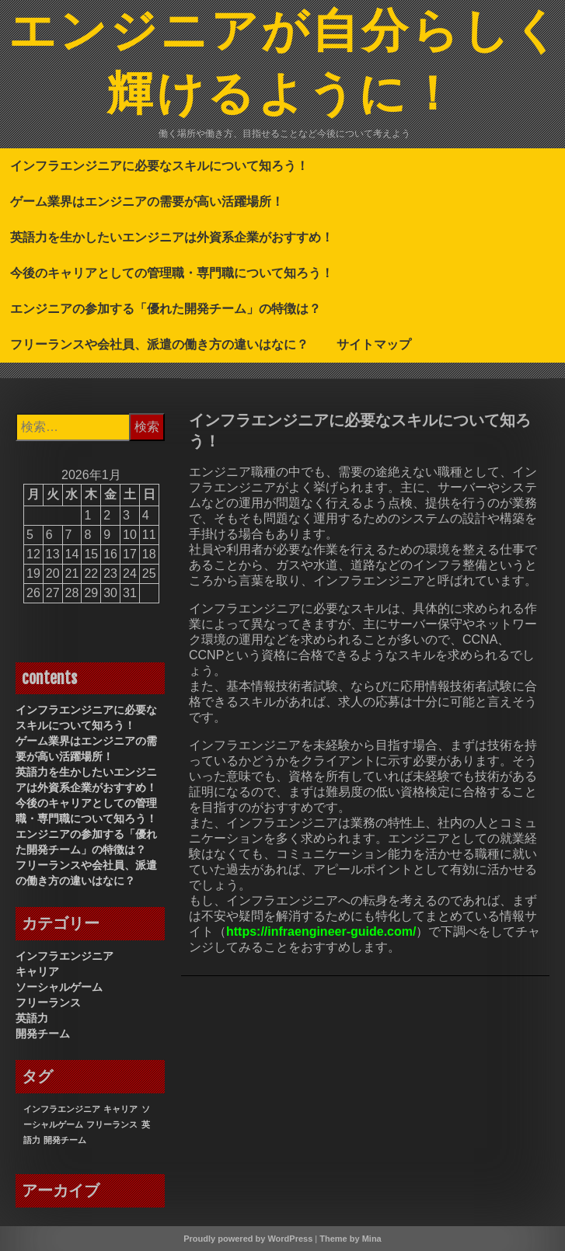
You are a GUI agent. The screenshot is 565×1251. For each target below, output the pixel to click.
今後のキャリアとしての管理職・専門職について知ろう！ (171, 272)
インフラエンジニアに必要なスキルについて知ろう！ (159, 165)
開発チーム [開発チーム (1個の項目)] (65, 1140)
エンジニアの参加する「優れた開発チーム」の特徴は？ (165, 308)
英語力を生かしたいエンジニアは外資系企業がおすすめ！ (171, 237)
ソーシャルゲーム (59, 987)
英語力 (32, 1018)
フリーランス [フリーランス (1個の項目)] (112, 1124)
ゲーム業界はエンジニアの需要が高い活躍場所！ (147, 201)
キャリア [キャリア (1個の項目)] (120, 1109)
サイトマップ (374, 344)
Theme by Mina (350, 1238)
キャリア (37, 971)
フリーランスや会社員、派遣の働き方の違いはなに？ (159, 344)
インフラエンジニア (64, 956)
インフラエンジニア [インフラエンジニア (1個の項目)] (61, 1109)
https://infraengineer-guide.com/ (321, 931)
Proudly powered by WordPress (247, 1238)
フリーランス (48, 1002)
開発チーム (43, 1033)
